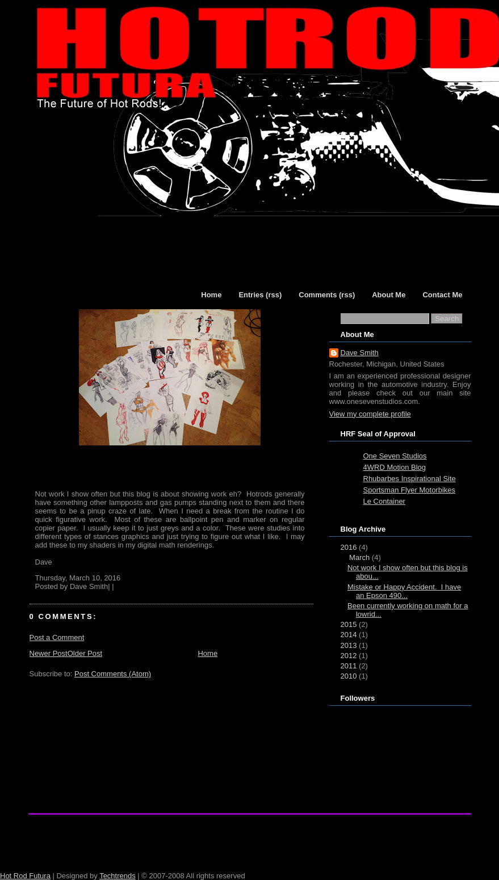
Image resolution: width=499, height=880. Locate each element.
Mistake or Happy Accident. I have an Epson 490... (404, 591)
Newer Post (49, 653)
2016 (349, 547)
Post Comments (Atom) (112, 674)
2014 (349, 634)
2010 (349, 676)
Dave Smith (360, 352)
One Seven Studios (395, 456)
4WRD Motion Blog (394, 467)
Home (207, 653)
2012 (349, 655)
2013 (349, 645)
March (359, 557)
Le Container (384, 501)
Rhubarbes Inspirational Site (409, 478)
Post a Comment (57, 637)
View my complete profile (370, 414)
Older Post (85, 653)
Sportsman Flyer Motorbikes (409, 490)
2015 (349, 624)
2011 (349, 666)
